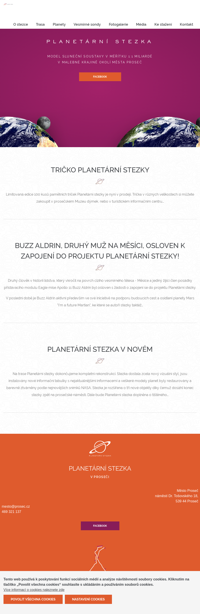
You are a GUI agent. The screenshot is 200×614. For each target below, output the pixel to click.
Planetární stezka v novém (100, 349)
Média (141, 24)
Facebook (100, 76)
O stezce (20, 24)
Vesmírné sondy (87, 24)
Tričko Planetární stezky (100, 170)
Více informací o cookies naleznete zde (34, 592)
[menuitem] (21, 24)
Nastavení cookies (88, 602)
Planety (59, 24)
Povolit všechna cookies (33, 602)
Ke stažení (163, 24)
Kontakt (186, 24)
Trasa (40, 24)
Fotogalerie (118, 24)
